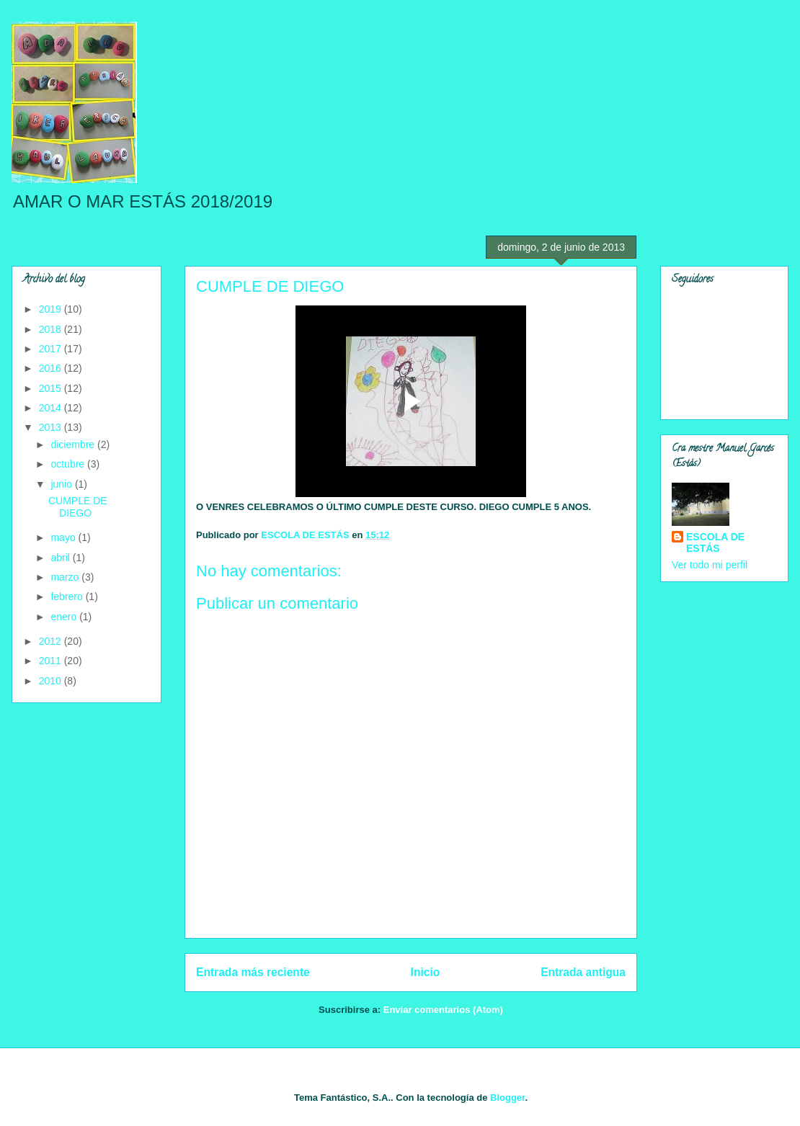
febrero (67, 596)
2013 (51, 427)
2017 (51, 348)
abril (61, 557)
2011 (51, 660)
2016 (51, 368)
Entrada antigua (583, 972)
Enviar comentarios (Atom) (443, 1009)
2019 (51, 309)
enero (64, 616)
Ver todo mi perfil (709, 565)
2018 (51, 329)
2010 (51, 681)
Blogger (507, 1097)
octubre (68, 464)
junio (62, 484)
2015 (51, 388)
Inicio (425, 972)
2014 (51, 408)
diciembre (73, 444)
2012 (51, 641)
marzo (65, 577)
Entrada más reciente (253, 972)
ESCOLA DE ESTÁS (715, 542)
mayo (64, 537)
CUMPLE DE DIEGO (77, 507)
